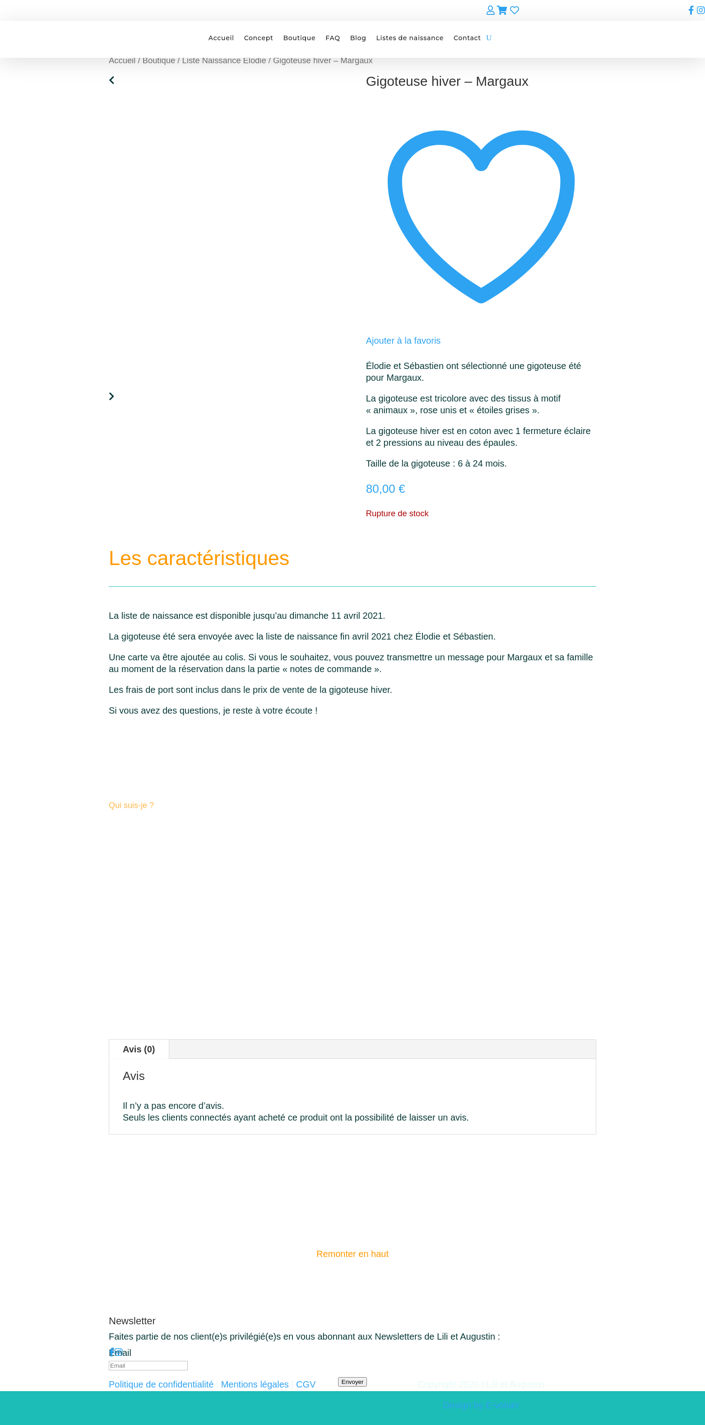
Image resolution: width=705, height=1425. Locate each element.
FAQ (332, 38)
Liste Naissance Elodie (224, 60)
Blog (358, 38)
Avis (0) (139, 1049)
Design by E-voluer (481, 1405)
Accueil (221, 38)
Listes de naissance (410, 38)
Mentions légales (255, 1384)
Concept (259, 38)
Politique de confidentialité (161, 1384)
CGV (305, 1384)
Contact (467, 38)
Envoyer (353, 1381)
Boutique (299, 38)
